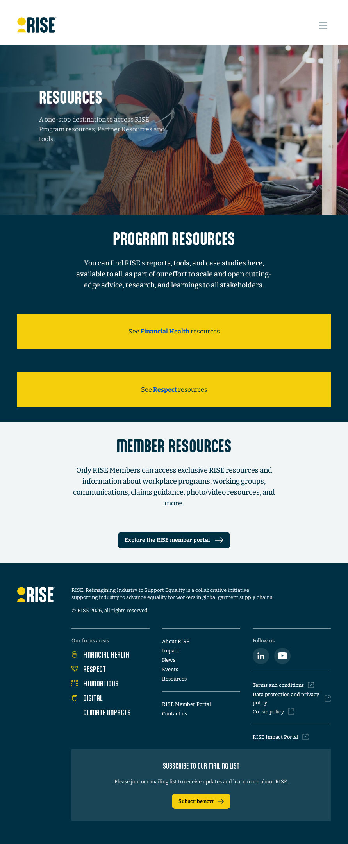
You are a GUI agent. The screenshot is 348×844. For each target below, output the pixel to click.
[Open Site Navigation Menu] (323, 25)
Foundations (95, 683)
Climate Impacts (101, 712)
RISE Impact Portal (281, 737)
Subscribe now (201, 801)
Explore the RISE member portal (174, 540)
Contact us (174, 714)
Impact (170, 651)
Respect (88, 669)
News (168, 660)
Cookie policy (273, 711)
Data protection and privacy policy (292, 699)
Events (170, 669)
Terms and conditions (283, 685)
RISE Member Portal (186, 704)
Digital (87, 697)
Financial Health (100, 654)
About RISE (175, 641)
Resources (174, 679)
